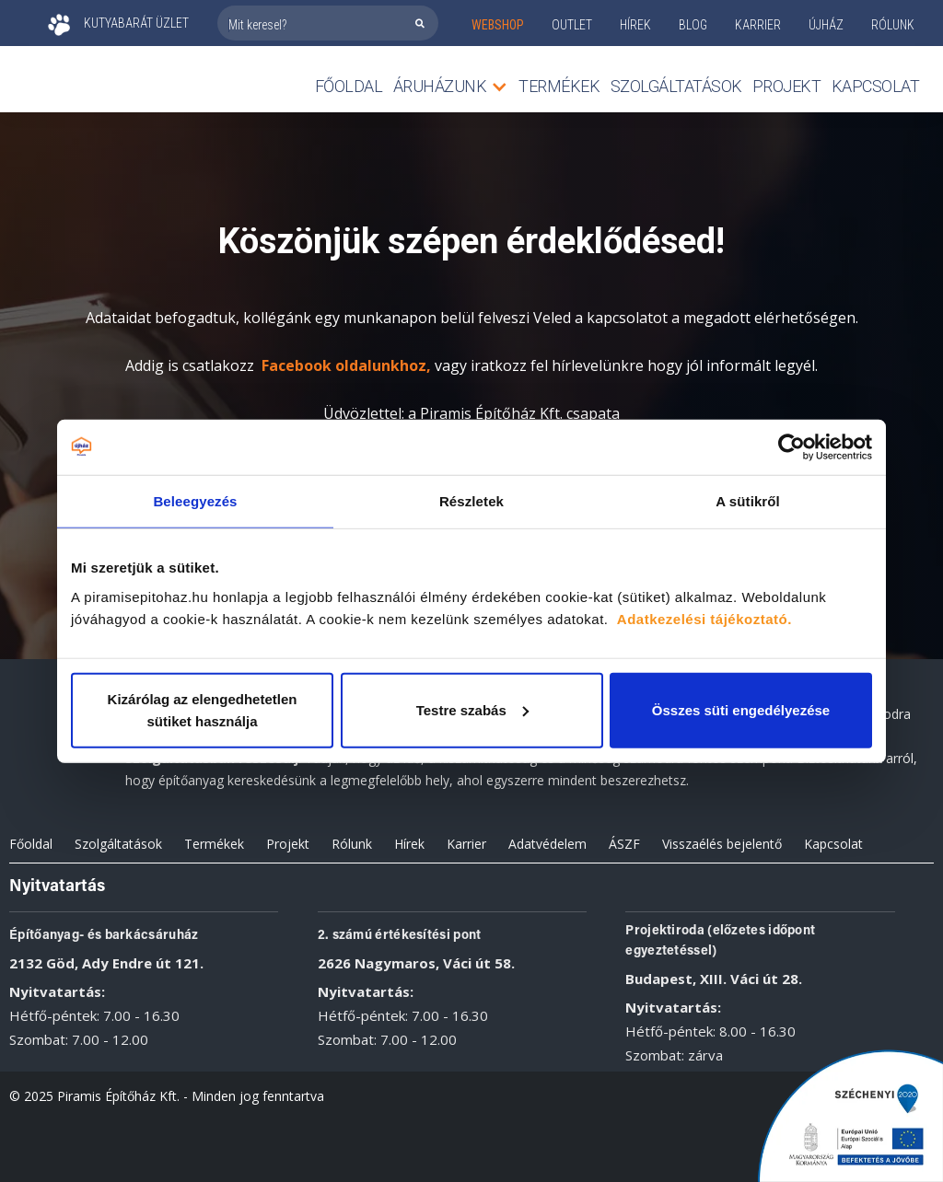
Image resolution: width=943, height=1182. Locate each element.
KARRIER (758, 24)
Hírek (635, 24)
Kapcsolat (876, 86)
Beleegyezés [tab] (195, 501)
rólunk (892, 24)
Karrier (466, 843)
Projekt (786, 86)
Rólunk (352, 843)
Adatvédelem (547, 843)
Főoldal (349, 86)
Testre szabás (472, 709)
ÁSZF (624, 843)
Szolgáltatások (676, 86)
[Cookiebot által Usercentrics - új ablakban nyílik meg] (791, 447)
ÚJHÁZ (826, 24)
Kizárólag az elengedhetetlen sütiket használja (202, 709)
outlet (572, 24)
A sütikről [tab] (748, 501)
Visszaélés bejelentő (722, 843)
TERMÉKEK (559, 86)
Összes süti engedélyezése (741, 709)
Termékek (214, 843)
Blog (693, 24)
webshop (498, 24)
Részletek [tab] (471, 501)
